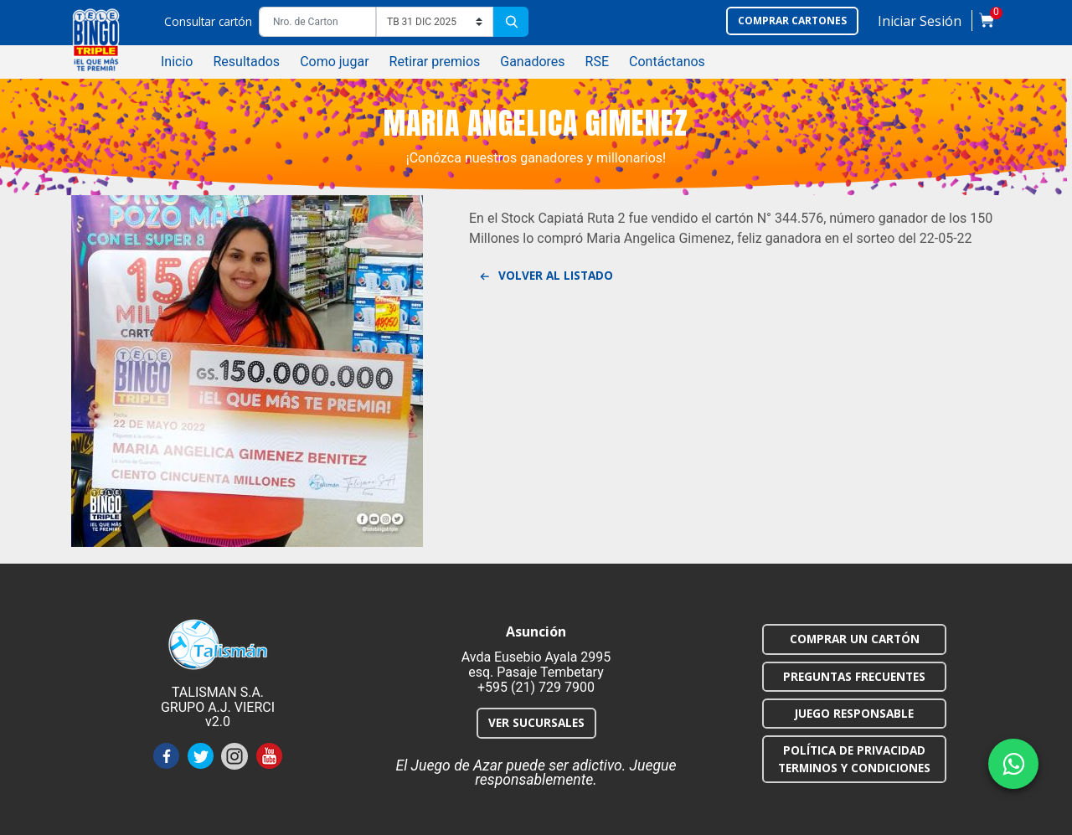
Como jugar (334, 62)
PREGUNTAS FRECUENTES (854, 676)
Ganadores (532, 62)
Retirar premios (435, 62)
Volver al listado (546, 276)
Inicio (177, 62)
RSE (597, 62)
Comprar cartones (792, 20)
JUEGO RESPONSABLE (854, 713)
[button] (919, 24)
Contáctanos (667, 62)
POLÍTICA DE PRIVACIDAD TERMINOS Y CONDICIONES (854, 758)
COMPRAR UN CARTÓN (855, 639)
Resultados (246, 62)
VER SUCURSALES (536, 722)
